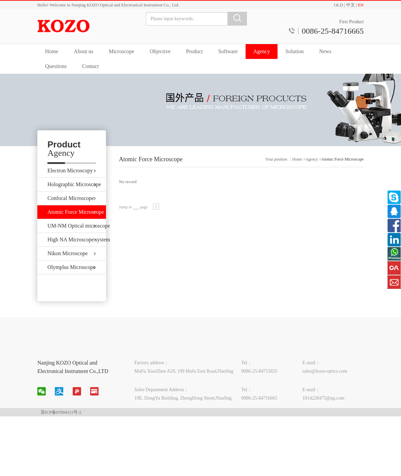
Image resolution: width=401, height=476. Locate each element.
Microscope (121, 51)
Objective (160, 51)
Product (194, 51)
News (325, 51)
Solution (294, 51)
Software (228, 51)
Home (51, 51)
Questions (56, 66)
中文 (350, 4)
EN (361, 4)
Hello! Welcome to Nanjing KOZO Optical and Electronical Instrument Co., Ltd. (108, 4)
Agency (261, 51)
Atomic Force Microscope (342, 163)
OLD (338, 4)
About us (83, 51)
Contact (90, 66)
